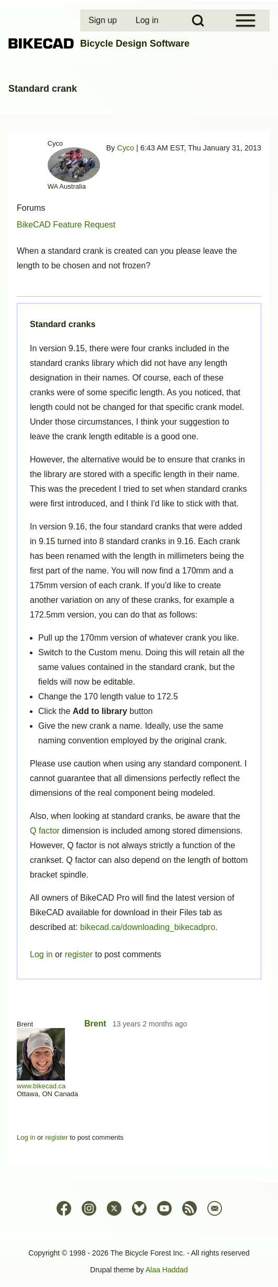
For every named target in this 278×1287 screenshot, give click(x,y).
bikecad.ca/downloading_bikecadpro (147, 927)
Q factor (45, 830)
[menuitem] (103, 20)
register (79, 954)
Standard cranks (62, 324)
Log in (41, 954)
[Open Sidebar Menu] (245, 20)
